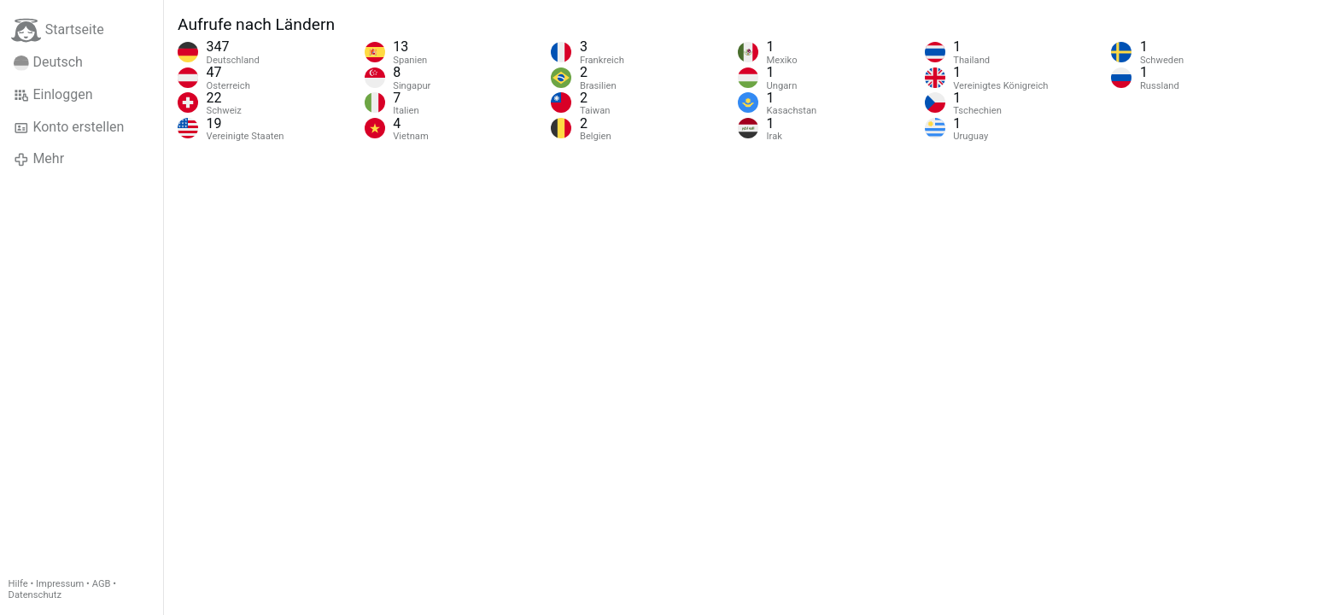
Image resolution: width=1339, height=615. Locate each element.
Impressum (60, 583)
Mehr (39, 158)
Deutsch (48, 62)
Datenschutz (35, 594)
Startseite (57, 30)
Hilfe (18, 583)
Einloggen (53, 94)
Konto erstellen (69, 127)
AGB (101, 583)
